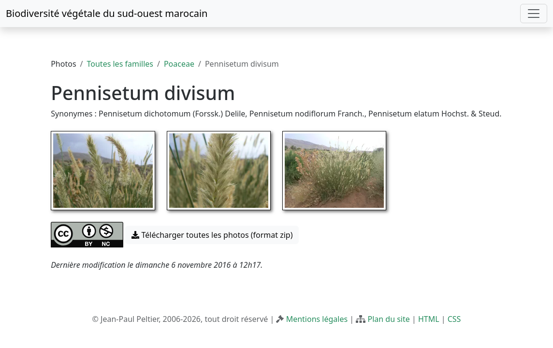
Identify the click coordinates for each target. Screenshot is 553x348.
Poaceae (179, 63)
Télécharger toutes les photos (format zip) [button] (211, 235)
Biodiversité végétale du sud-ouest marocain (106, 13)
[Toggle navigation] (533, 13)
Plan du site (388, 319)
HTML (428, 319)
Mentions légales (317, 319)
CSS (454, 319)
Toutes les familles (120, 63)
